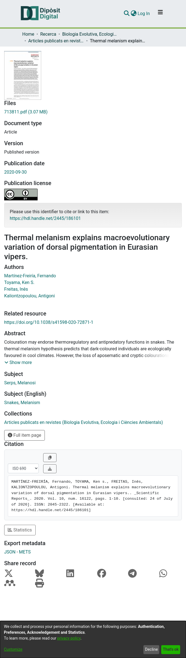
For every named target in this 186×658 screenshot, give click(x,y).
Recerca (48, 34)
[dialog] (93, 639)
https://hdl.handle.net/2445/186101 (45, 218)
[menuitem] (133, 13)
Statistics (20, 530)
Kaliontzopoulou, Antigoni (29, 295)
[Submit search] (126, 13)
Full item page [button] (24, 435)
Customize (13, 649)
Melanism (30, 402)
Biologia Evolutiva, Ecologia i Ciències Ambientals (90, 34)
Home (28, 34)
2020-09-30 (15, 172)
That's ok (170, 649)
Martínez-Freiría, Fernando (30, 275)
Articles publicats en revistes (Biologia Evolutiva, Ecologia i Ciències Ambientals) (56, 40)
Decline (151, 649)
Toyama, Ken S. (19, 282)
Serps (10, 382)
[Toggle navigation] (160, 13)
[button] (18, 362)
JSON (10, 552)
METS (25, 552)
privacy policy (68, 638)
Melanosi (27, 382)
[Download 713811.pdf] (93, 112)
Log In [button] (144, 13)
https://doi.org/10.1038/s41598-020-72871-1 (48, 322)
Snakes (11, 402)
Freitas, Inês (16, 289)
